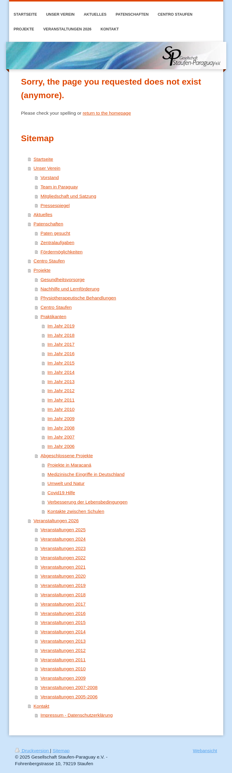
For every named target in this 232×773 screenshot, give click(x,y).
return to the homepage (107, 113)
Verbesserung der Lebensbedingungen (87, 501)
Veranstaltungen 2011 (63, 659)
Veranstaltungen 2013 (63, 641)
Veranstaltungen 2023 (63, 548)
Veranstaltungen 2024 (63, 539)
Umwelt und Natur (65, 483)
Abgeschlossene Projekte (66, 455)
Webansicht (205, 750)
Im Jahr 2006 (61, 446)
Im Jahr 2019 (61, 325)
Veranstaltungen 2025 (63, 529)
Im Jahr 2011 (61, 399)
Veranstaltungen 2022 (63, 557)
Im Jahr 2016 (61, 353)
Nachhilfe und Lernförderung (69, 288)
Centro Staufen (49, 260)
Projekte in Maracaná (69, 464)
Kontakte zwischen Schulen (75, 511)
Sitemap (60, 750)
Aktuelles (42, 214)
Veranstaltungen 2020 (63, 576)
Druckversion (32, 750)
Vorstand (49, 177)
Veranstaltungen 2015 (63, 622)
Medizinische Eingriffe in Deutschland (86, 474)
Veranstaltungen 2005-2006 (68, 696)
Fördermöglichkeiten (61, 251)
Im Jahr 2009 (61, 418)
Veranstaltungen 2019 (63, 585)
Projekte (41, 270)
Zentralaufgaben (57, 242)
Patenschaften (48, 223)
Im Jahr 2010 (61, 409)
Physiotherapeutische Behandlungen (78, 297)
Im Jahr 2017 (61, 344)
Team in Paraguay (59, 186)
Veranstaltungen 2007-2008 (68, 687)
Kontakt (41, 706)
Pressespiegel (55, 205)
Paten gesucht (55, 233)
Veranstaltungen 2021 (63, 567)
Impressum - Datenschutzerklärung (76, 715)
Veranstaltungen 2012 (63, 650)
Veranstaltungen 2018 (63, 594)
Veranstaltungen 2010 (63, 668)
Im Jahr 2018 (61, 335)
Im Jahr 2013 (61, 381)
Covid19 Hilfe (61, 492)
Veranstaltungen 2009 (63, 678)
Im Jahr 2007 (61, 436)
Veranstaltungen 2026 (56, 520)
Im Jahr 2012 (61, 390)
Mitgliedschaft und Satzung (68, 196)
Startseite (43, 159)
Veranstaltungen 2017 (63, 604)
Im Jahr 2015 (61, 362)
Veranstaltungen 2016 (63, 613)
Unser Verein (46, 168)
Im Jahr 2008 (61, 427)
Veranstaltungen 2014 (63, 631)
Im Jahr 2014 (61, 372)
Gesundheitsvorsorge (62, 279)
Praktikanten (53, 316)
